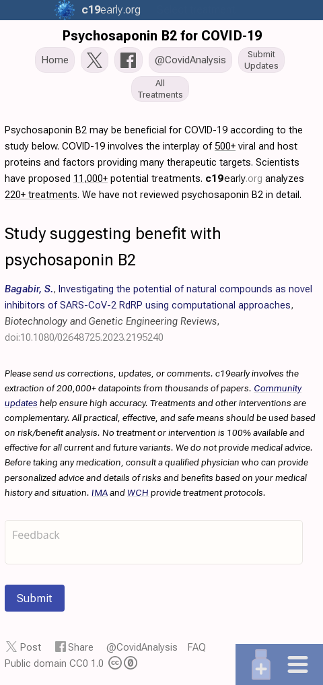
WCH (138, 492)
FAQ (197, 647)
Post (30, 647)
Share (81, 647)
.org (109, 9)
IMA (100, 492)
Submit (34, 598)
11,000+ (90, 178)
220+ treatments (41, 195)
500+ (225, 146)
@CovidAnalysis (142, 647)
